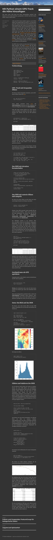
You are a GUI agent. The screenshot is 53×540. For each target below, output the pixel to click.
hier (24, 94)
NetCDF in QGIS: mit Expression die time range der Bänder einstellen (44, 102)
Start (28, 2)
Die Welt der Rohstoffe (42, 58)
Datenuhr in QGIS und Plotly (44, 104)
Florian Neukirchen (5, 20)
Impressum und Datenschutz (17, 536)
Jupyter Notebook (17, 63)
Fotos (40, 2)
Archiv (28, 536)
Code (36, 2)
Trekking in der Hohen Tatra (44, 99)
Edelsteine (40, 89)
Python (3, 23)
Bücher (32, 2)
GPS (7, 25)
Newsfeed (24, 536)
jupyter (3, 26)
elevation (27, 45)
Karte (6, 26)
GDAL (32, 103)
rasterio (21, 58)
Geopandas (4, 25)
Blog (44, 2)
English (48, 2)
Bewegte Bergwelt (41, 25)
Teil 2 (22, 33)
